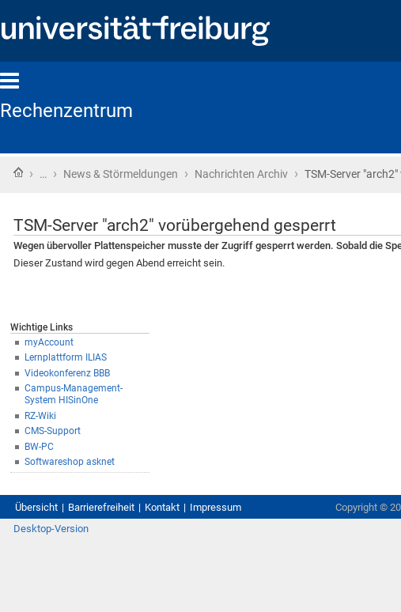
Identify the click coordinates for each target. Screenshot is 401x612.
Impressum (215, 507)
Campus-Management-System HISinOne (74, 394)
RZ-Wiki (40, 415)
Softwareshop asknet (70, 461)
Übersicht (36, 507)
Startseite (18, 172)
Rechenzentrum (66, 111)
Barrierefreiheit (101, 507)
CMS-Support (53, 430)
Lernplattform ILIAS (66, 357)
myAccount (49, 342)
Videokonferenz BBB (67, 373)
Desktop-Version (51, 529)
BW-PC (39, 446)
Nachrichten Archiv (241, 174)
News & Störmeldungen (120, 174)
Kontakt (162, 507)
